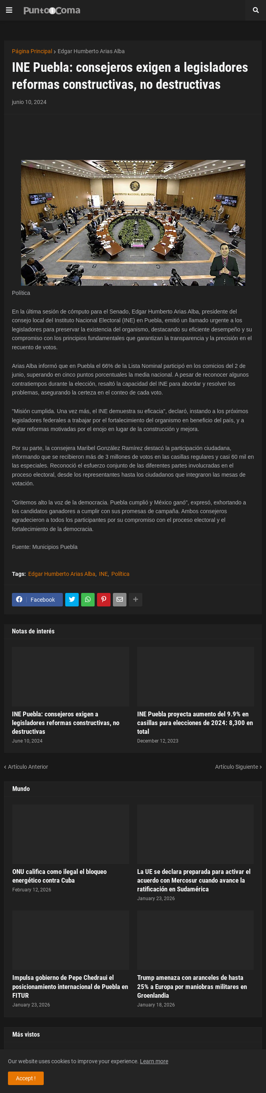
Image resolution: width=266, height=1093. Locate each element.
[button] (9, 10)
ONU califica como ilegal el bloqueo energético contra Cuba (59, 876)
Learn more (154, 1061)
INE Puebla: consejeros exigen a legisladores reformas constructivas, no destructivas (65, 722)
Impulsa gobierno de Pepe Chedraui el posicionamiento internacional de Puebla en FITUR (70, 986)
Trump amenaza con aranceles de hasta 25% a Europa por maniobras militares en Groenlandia (192, 986)
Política (120, 574)
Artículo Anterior (28, 767)
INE (103, 574)
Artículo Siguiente (236, 767)
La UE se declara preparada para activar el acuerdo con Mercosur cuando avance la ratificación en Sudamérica (193, 880)
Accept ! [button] (26, 1078)
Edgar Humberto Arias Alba (91, 51)
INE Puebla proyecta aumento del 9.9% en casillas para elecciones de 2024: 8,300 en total (195, 722)
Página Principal (32, 51)
